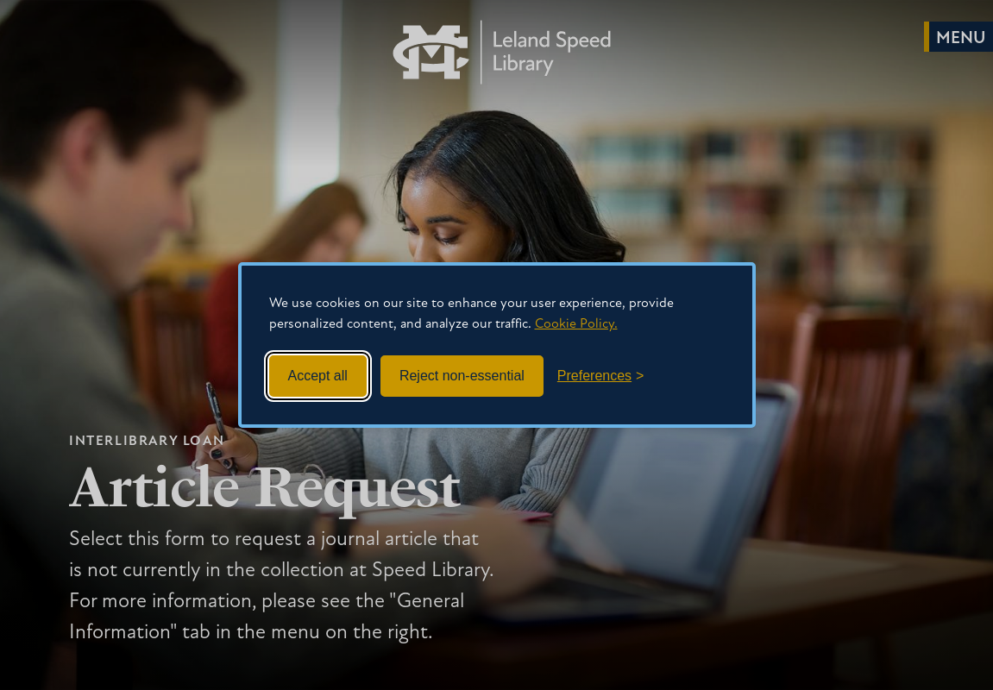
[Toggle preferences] (600, 376)
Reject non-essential (462, 375)
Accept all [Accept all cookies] (318, 375)
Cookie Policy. (576, 324)
